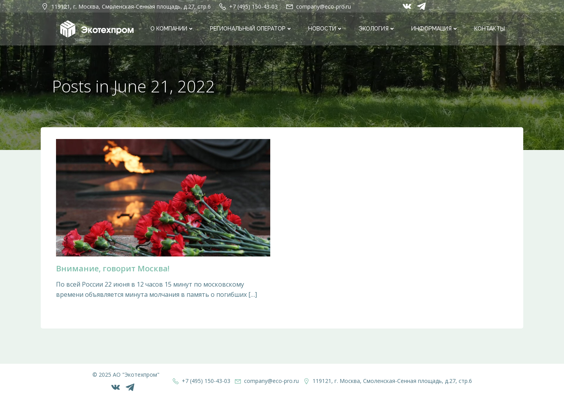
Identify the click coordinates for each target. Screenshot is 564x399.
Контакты (489, 29)
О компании (172, 29)
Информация (435, 29)
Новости (325, 29)
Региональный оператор (251, 29)
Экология (377, 29)
